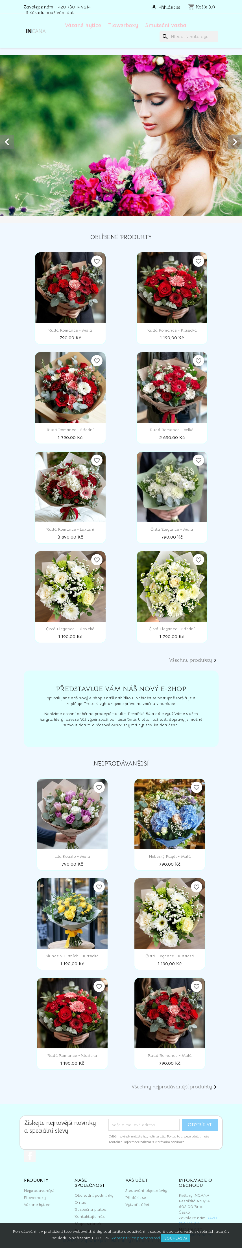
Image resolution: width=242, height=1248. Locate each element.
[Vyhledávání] (189, 36)
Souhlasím (175, 1238)
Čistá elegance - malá (172, 529)
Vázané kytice (83, 25)
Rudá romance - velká (172, 429)
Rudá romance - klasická (172, 330)
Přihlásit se (135, 1197)
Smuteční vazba (165, 25)
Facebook (30, 1156)
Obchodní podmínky (94, 1195)
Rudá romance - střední (70, 429)
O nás (80, 1202)
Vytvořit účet (137, 1204)
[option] (121, 135)
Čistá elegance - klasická (70, 628)
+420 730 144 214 (73, 7)
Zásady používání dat (51, 13)
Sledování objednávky (146, 1190)
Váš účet (136, 1180)
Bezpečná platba (90, 1209)
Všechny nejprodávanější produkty (175, 1087)
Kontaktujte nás (89, 1216)
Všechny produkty (194, 660)
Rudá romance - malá (70, 330)
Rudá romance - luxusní (70, 529)
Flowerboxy (123, 25)
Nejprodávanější (39, 1190)
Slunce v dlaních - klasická (72, 955)
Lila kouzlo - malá (72, 856)
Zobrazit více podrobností (136, 1237)
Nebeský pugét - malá (170, 856)
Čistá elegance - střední (172, 628)
